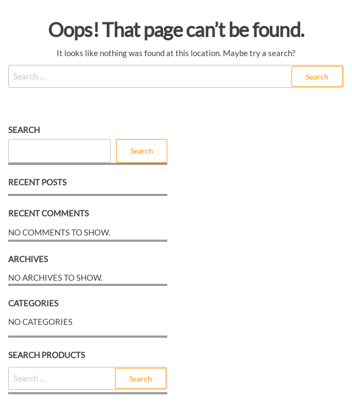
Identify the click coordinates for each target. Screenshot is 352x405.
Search (24, 130)
